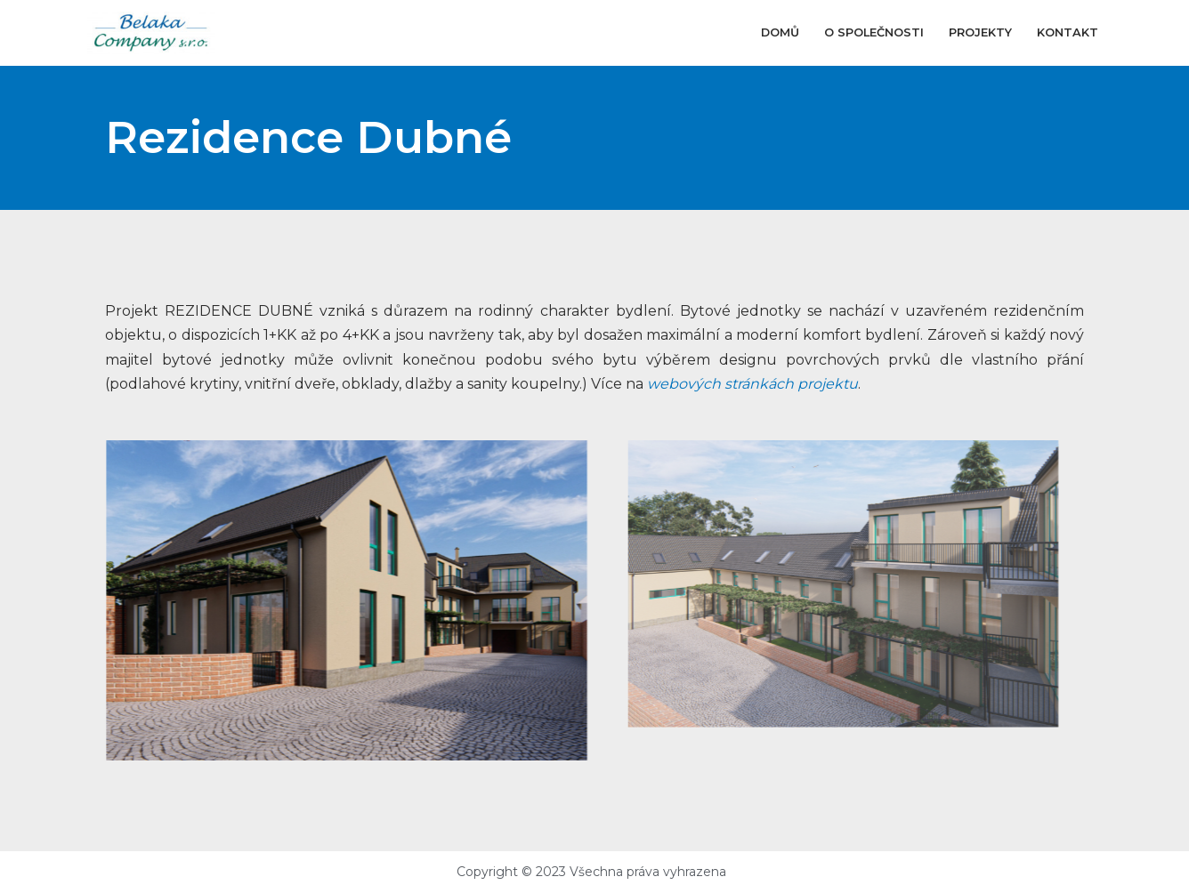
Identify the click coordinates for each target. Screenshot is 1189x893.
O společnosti (874, 32)
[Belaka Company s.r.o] (151, 33)
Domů (780, 32)
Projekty (980, 32)
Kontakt (1067, 32)
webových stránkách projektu (752, 383)
